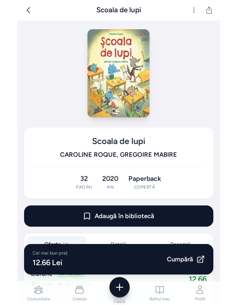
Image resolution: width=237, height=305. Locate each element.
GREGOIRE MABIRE (148, 154)
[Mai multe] (194, 10)
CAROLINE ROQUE (88, 154)
